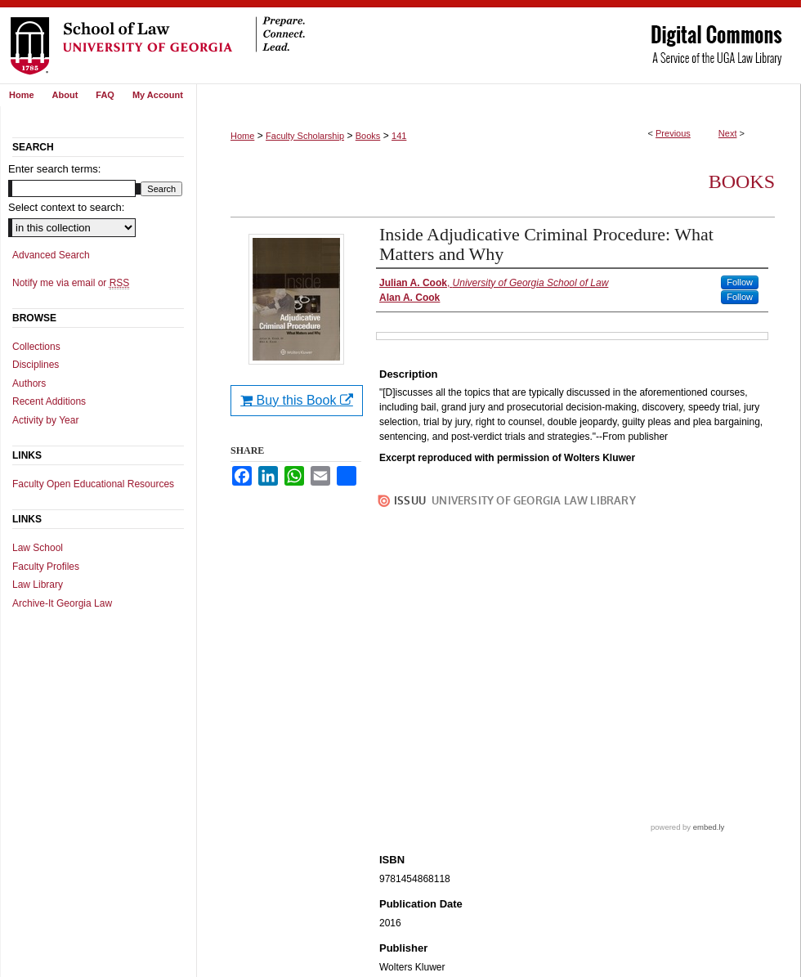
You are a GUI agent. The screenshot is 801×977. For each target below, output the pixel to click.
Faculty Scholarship (305, 136)
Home (242, 136)
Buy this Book (296, 400)
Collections (36, 346)
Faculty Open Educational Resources (93, 484)
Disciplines (35, 364)
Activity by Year (45, 420)
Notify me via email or (70, 283)
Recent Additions (49, 401)
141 (399, 136)
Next (727, 133)
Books (368, 136)
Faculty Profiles (45, 566)
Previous (673, 133)
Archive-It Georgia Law (62, 603)
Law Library (37, 584)
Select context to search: (66, 207)
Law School (37, 547)
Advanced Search (51, 255)
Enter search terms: (54, 169)
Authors (29, 383)
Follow (740, 282)
